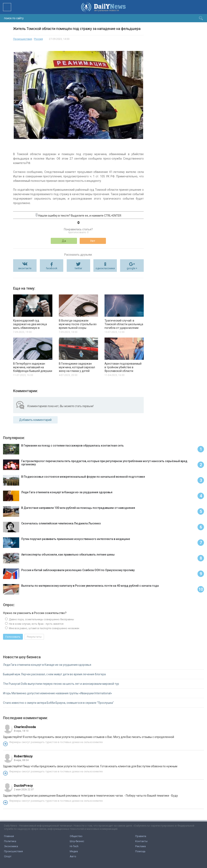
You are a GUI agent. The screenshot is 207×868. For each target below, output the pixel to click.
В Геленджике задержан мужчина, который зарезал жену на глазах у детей (77, 367)
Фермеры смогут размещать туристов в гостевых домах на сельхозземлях (56, 742)
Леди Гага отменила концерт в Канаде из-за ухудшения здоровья (47, 664)
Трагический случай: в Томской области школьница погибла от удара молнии (124, 324)
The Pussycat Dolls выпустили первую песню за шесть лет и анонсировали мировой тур (61, 683)
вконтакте (24, 268)
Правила (140, 836)
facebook (51, 268)
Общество (76, 836)
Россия (38, 38)
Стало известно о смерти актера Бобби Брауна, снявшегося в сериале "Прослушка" (58, 702)
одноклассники (105, 268)
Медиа (74, 851)
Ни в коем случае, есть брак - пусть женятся (35, 623)
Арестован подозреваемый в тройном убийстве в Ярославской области (123, 367)
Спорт (8, 856)
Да (64, 240)
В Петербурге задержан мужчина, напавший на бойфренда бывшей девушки (32, 367)
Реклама (140, 846)
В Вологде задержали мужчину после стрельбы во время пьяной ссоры (78, 324)
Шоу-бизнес (77, 841)
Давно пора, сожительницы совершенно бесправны (41, 619)
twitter (78, 268)
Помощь (140, 851)
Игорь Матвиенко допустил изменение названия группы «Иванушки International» (57, 693)
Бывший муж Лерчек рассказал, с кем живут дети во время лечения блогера (54, 674)
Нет (92, 240)
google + (132, 268)
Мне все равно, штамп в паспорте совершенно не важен (43, 628)
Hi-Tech (74, 846)
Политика (10, 841)
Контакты (141, 841)
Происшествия (22, 38)
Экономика (11, 846)
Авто (73, 856)
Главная (9, 836)
